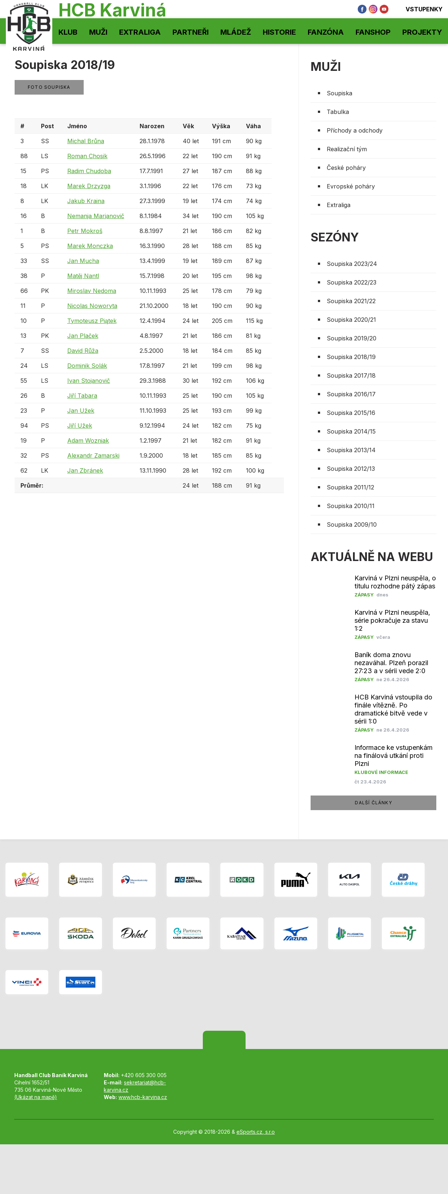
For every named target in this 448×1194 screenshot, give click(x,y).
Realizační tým (347, 149)
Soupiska (339, 93)
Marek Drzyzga (88, 186)
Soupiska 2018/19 (351, 357)
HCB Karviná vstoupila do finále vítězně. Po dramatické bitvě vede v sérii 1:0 (393, 709)
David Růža (82, 350)
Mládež (235, 32)
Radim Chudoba (89, 171)
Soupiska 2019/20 (351, 338)
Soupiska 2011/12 (350, 487)
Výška (221, 126)
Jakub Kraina (86, 201)
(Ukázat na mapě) (35, 1097)
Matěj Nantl (83, 275)
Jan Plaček (82, 335)
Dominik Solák (87, 365)
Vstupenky (419, 9)
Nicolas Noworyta (92, 305)
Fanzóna (326, 32)
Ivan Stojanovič (88, 380)
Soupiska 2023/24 (352, 263)
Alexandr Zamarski (93, 455)
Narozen (152, 126)
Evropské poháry (351, 186)
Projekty (422, 32)
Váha (253, 126)
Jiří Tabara (82, 395)
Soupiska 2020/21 (351, 319)
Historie (279, 32)
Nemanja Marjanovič (95, 216)
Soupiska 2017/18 (351, 375)
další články (373, 802)
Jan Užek (80, 410)
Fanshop (373, 32)
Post (47, 126)
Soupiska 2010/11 (351, 506)
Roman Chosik (87, 156)
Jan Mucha (83, 260)
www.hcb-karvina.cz (142, 1097)
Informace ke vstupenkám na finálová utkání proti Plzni (393, 755)
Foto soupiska (49, 87)
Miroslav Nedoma (91, 290)
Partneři (190, 32)
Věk (188, 126)
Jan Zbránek (85, 470)
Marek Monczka (90, 245)
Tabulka (338, 111)
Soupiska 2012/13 (351, 468)
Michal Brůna (85, 141)
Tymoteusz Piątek (92, 320)
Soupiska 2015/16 (351, 412)
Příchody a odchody (355, 130)
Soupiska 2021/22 (351, 301)
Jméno (77, 126)
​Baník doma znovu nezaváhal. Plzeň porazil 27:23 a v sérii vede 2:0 (391, 663)
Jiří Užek (79, 425)
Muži (98, 32)
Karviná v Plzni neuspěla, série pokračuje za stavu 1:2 (392, 620)
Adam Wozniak (88, 440)
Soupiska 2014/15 (351, 431)
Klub (67, 32)
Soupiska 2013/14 (351, 450)
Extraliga (140, 32)
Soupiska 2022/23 (351, 282)
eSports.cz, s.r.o (255, 1132)
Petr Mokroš (84, 230)
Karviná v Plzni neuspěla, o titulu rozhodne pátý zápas (395, 582)
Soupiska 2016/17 (351, 394)
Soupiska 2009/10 (352, 524)
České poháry (346, 167)
